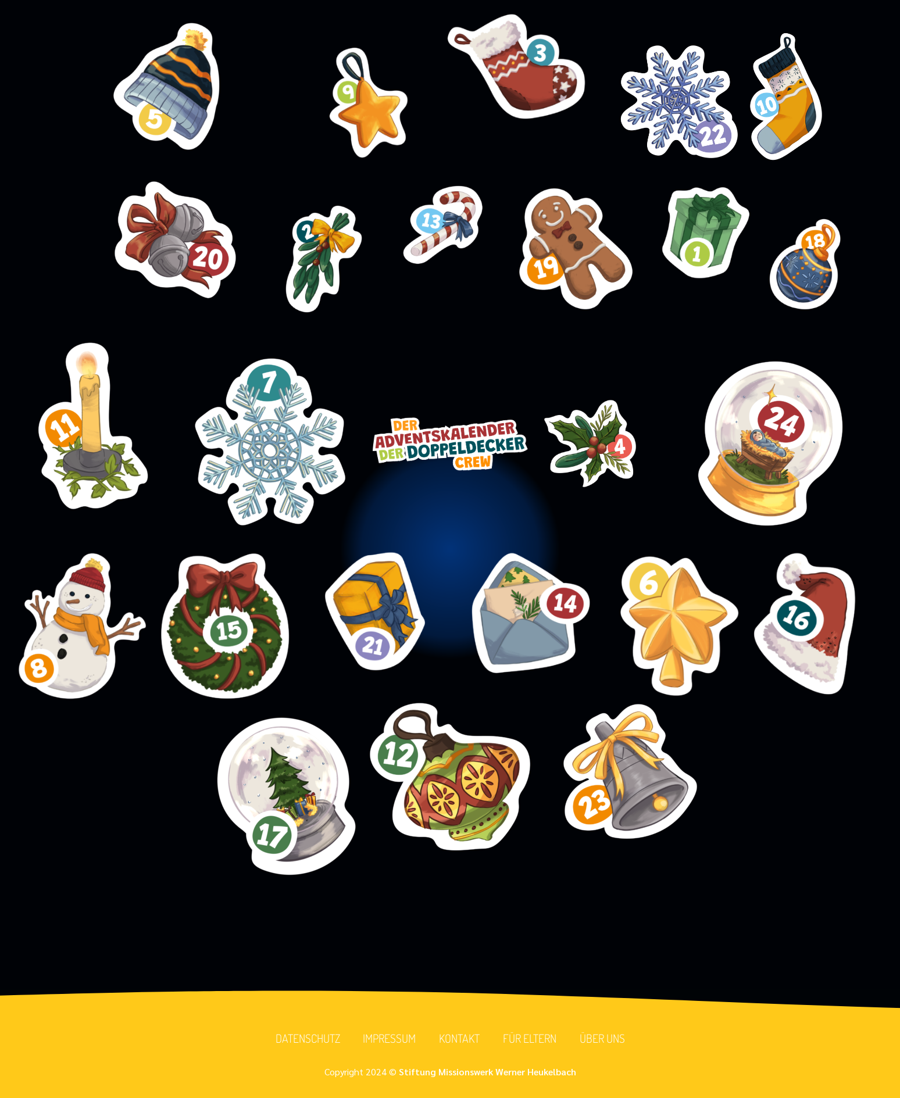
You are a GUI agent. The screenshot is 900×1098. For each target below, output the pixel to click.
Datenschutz (307, 1038)
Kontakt (459, 1038)
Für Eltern (529, 1038)
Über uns (602, 1038)
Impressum (389, 1038)
